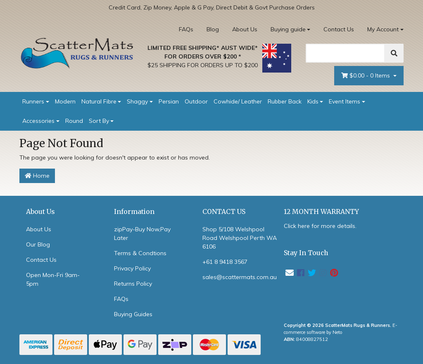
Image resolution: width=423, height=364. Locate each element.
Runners (33, 101)
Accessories (38, 120)
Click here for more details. (320, 226)
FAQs (186, 29)
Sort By (99, 120)
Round (74, 120)
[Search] (345, 53)
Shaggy (137, 101)
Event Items (344, 101)
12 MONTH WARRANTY (321, 212)
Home (37, 175)
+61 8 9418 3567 (224, 261)
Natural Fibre (98, 101)
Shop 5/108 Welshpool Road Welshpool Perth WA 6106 (239, 237)
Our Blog (38, 244)
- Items (366, 75)
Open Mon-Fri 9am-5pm (53, 279)
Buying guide (288, 29)
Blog (213, 29)
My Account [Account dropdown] (383, 29)
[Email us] (289, 273)
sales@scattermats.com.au (239, 277)
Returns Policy (133, 283)
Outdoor (196, 101)
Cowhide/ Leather (238, 101)
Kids (312, 101)
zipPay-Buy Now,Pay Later (142, 233)
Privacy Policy (132, 268)
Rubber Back (285, 101)
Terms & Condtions (140, 253)
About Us (244, 29)
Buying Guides (133, 314)
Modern (65, 101)
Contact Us (338, 29)
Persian (169, 101)
